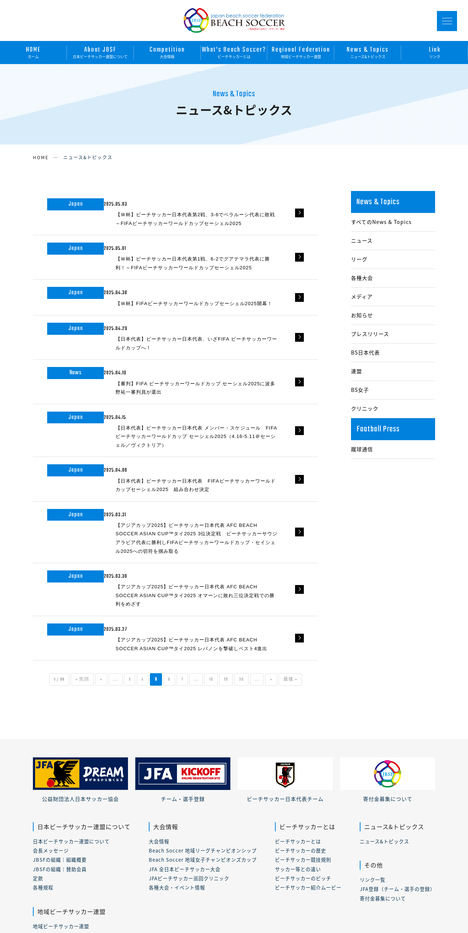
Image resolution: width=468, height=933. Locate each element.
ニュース (362, 240)
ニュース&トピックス (367, 52)
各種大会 (362, 278)
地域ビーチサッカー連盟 (300, 52)
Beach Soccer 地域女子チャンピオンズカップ (203, 754)
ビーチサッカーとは (234, 52)
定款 (38, 772)
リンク (434, 52)
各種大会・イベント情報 (177, 782)
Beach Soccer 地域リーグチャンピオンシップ (203, 744)
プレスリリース (370, 334)
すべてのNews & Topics (381, 222)
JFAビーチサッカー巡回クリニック (189, 772)
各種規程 (43, 782)
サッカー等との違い (298, 763)
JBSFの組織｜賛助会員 (60, 763)
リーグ (359, 259)
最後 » (316, 574)
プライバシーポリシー (113, 907)
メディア (362, 296)
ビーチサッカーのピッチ (303, 772)
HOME (41, 157)
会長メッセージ (51, 744)
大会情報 (167, 52)
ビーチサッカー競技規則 (303, 754)
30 (260, 574)
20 (241, 574)
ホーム (33, 52)
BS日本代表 (365, 352)
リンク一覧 (372, 774)
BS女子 (360, 390)
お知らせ (362, 315)
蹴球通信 (362, 449)
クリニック (364, 408)
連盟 (356, 371)
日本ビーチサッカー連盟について (100, 52)
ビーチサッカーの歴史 (300, 744)
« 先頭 (71, 574)
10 (224, 574)
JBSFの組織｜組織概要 (60, 754)
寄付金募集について (383, 792)
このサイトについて (54, 907)
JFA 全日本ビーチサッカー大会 (184, 763)
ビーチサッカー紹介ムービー (308, 782)
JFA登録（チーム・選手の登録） (397, 783)
